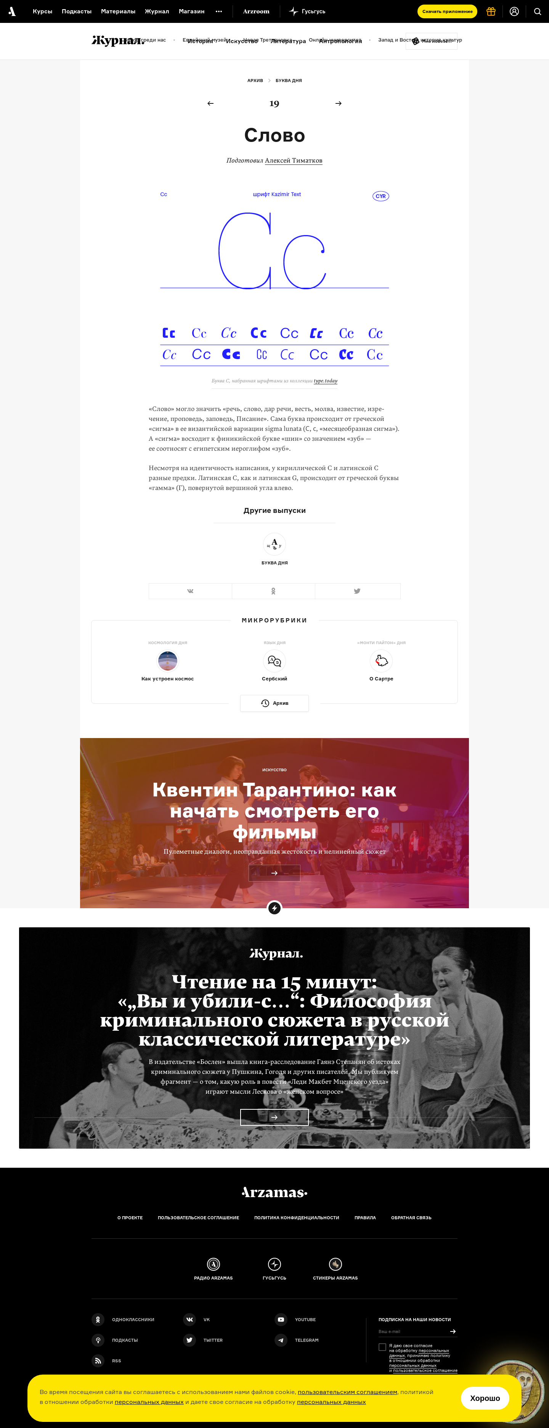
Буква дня (289, 80)
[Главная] (274, 1192)
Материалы (118, 11)
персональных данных (149, 1401)
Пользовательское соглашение (198, 1217)
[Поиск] (537, 11)
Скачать (447, 11)
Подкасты (77, 11)
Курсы (42, 11)
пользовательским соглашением (347, 1392)
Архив (255, 80)
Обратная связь (411, 1217)
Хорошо (485, 1398)
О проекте (130, 1217)
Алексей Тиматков (294, 160)
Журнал (157, 11)
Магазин (192, 11)
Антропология (340, 41)
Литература (288, 41)
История (200, 41)
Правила (365, 1217)
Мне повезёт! (437, 41)
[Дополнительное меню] (218, 11)
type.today (325, 381)
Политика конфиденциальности (296, 1217)
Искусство (242, 41)
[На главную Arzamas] (11, 11)
